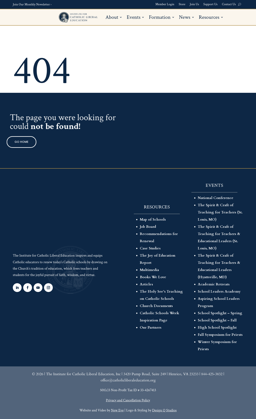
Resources (209, 18)
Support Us (210, 4)
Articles (146, 284)
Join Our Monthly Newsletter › (32, 4)
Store (182, 4)
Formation (160, 18)
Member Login (164, 4)
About (111, 18)
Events (133, 18)
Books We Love (153, 277)
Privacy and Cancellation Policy (128, 400)
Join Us (194, 4)
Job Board (148, 226)
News (184, 18)
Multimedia (149, 269)
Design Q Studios (164, 410)
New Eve (117, 410)
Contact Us (229, 4)
